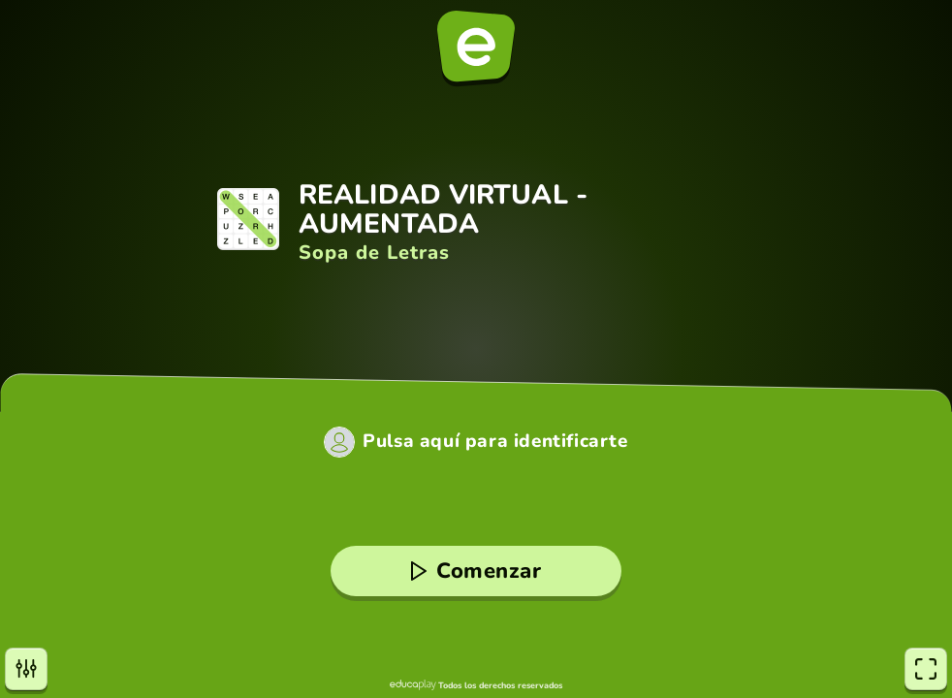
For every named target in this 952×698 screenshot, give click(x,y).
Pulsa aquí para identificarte (495, 441)
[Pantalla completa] (925, 669)
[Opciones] (26, 669)
